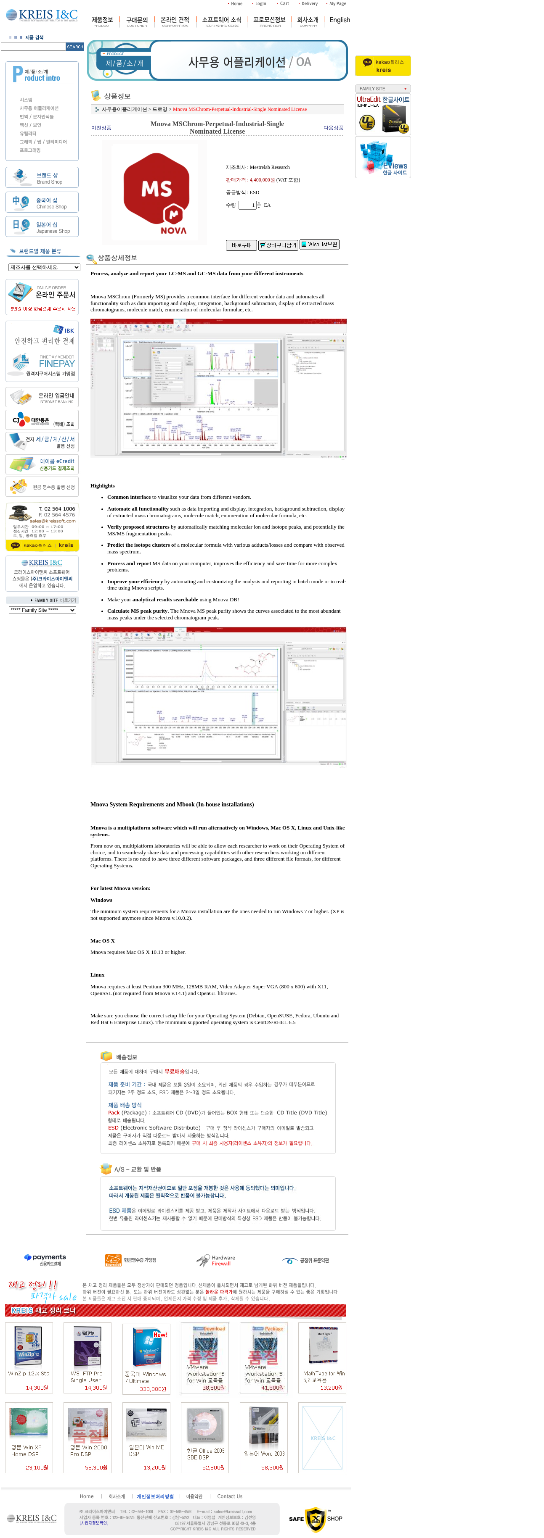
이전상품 (101, 128)
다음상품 (334, 128)
